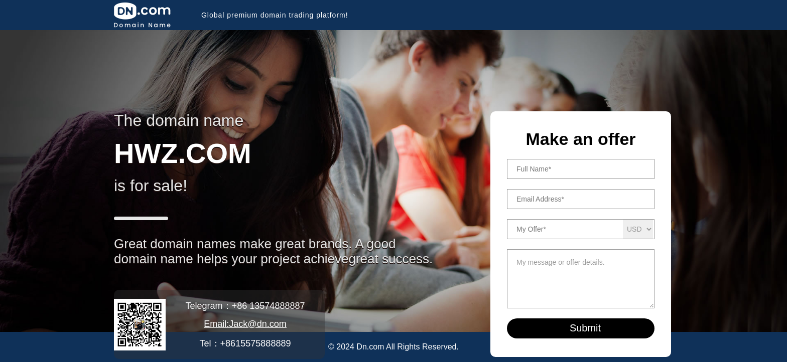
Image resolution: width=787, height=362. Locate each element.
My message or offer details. (580, 278)
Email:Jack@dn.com (245, 324)
